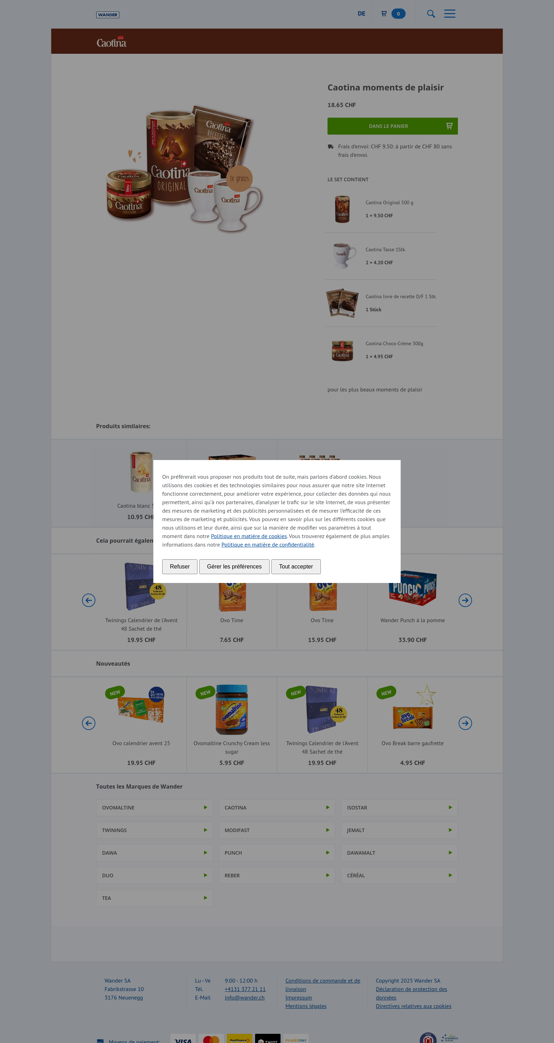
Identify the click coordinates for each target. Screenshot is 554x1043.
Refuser (180, 567)
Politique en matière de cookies (249, 536)
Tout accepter (296, 567)
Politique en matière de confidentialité (268, 544)
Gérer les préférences (234, 567)
